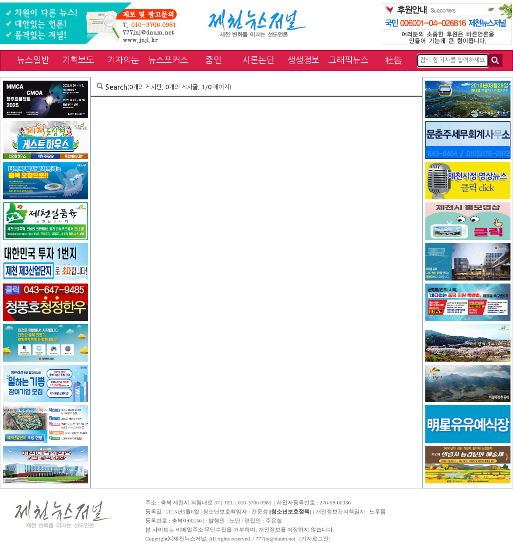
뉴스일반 (33, 60)
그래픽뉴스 (349, 60)
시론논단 (258, 60)
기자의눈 (123, 60)
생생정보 (304, 60)
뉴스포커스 (168, 60)
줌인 (213, 60)
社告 (393, 60)
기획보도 (78, 60)
